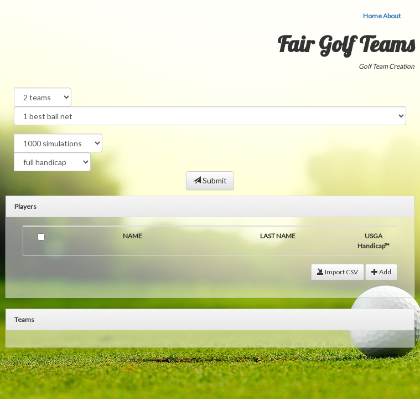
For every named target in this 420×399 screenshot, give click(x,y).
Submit (210, 180)
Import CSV (337, 272)
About (392, 16)
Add (381, 272)
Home (372, 16)
